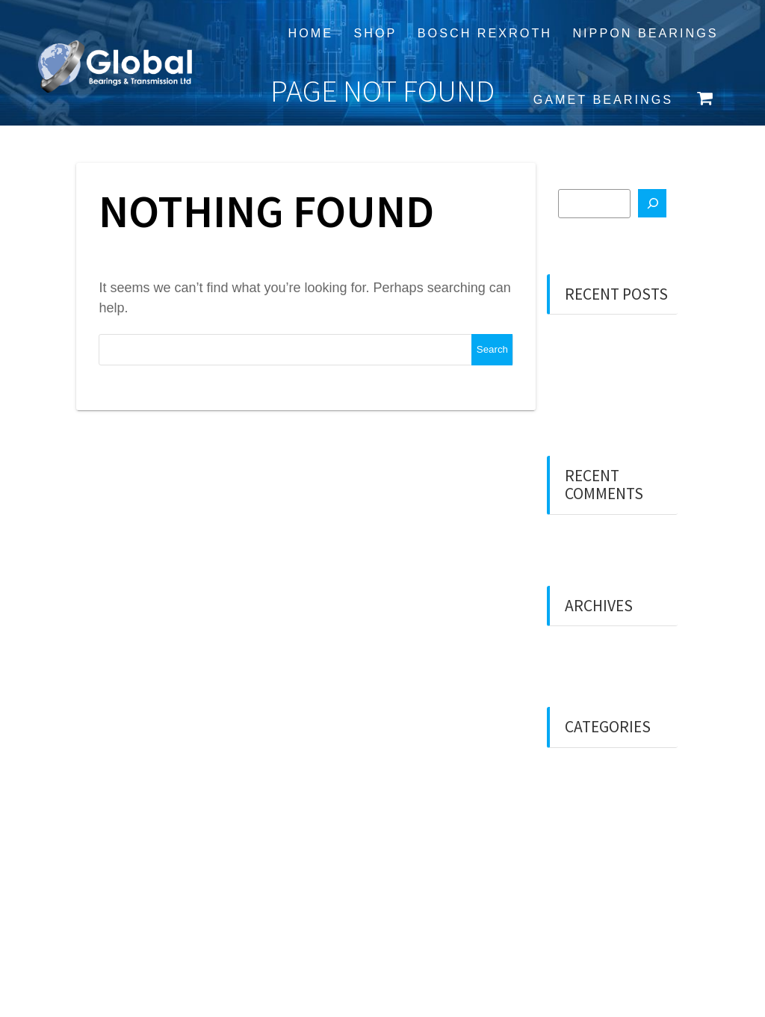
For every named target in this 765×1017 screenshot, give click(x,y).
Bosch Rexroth (485, 33)
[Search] (652, 203)
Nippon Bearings (645, 33)
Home (310, 33)
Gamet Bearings (603, 99)
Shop (375, 33)
